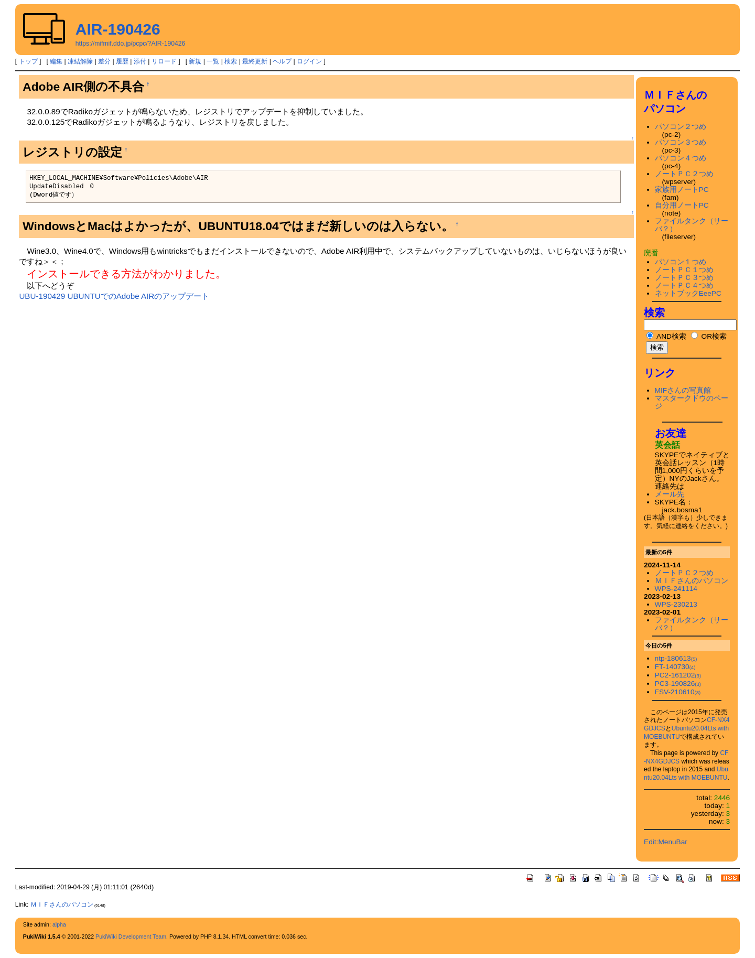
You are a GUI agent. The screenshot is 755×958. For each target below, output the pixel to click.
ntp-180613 (676, 658)
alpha (59, 924)
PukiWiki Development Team (130, 936)
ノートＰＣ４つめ (684, 285)
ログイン (309, 61)
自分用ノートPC (682, 205)
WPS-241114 (676, 589)
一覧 (213, 61)
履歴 (122, 61)
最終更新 (254, 61)
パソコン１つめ (680, 262)
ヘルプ (282, 61)
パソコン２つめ (680, 127)
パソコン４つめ (680, 158)
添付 (140, 61)
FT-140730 (675, 667)
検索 (230, 61)
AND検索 (666, 336)
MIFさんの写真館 (683, 390)
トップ (28, 61)
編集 (56, 61)
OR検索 (709, 336)
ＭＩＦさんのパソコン (691, 581)
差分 (104, 61)
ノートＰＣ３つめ (684, 278)
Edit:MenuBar (665, 842)
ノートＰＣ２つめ (684, 174)
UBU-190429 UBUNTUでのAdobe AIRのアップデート (114, 296)
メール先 (669, 494)
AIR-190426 (118, 29)
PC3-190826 (678, 683)
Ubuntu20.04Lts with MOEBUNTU (686, 773)
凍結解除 (80, 61)
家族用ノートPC (682, 189)
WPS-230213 (676, 604)
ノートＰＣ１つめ (684, 270)
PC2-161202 (678, 675)
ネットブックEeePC (688, 293)
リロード (164, 61)
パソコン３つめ (680, 142)
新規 (195, 61)
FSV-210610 (678, 692)
